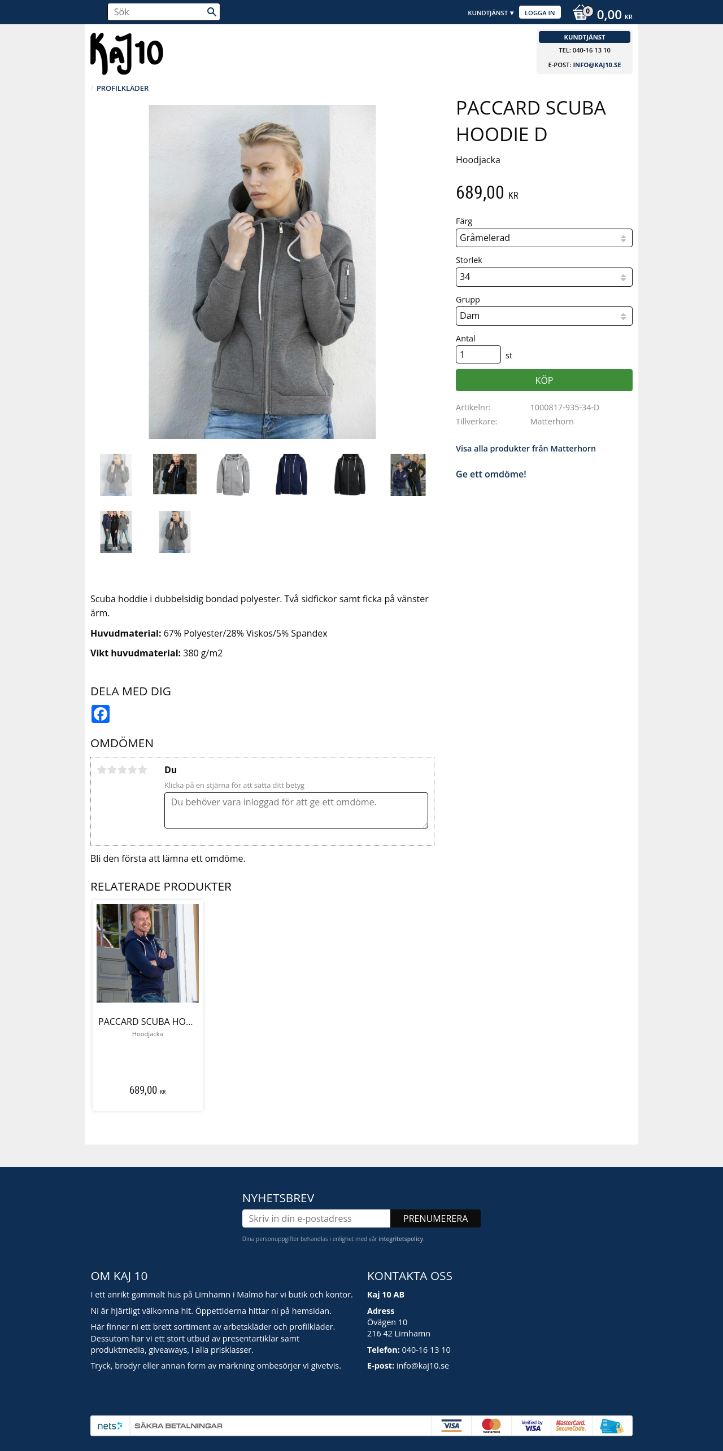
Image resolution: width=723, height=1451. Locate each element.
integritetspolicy (400, 1239)
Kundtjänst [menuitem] (488, 12)
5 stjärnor (142, 770)
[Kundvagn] (600, 16)
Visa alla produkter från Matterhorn (526, 448)
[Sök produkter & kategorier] (163, 12)
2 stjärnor (112, 770)
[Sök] (211, 11)
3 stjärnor (122, 770)
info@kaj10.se (597, 64)
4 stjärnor (132, 770)
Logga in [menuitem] (540, 12)
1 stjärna (102, 770)
